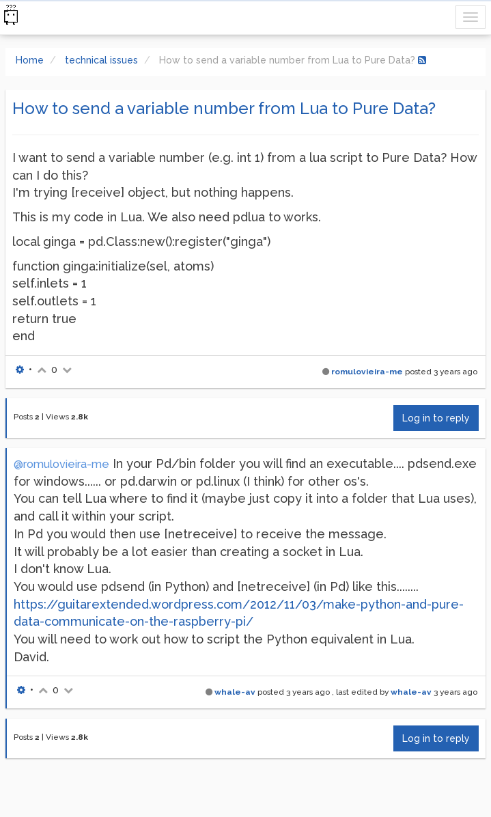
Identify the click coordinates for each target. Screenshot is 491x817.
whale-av (234, 692)
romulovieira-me (367, 371)
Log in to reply (436, 418)
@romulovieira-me (61, 464)
